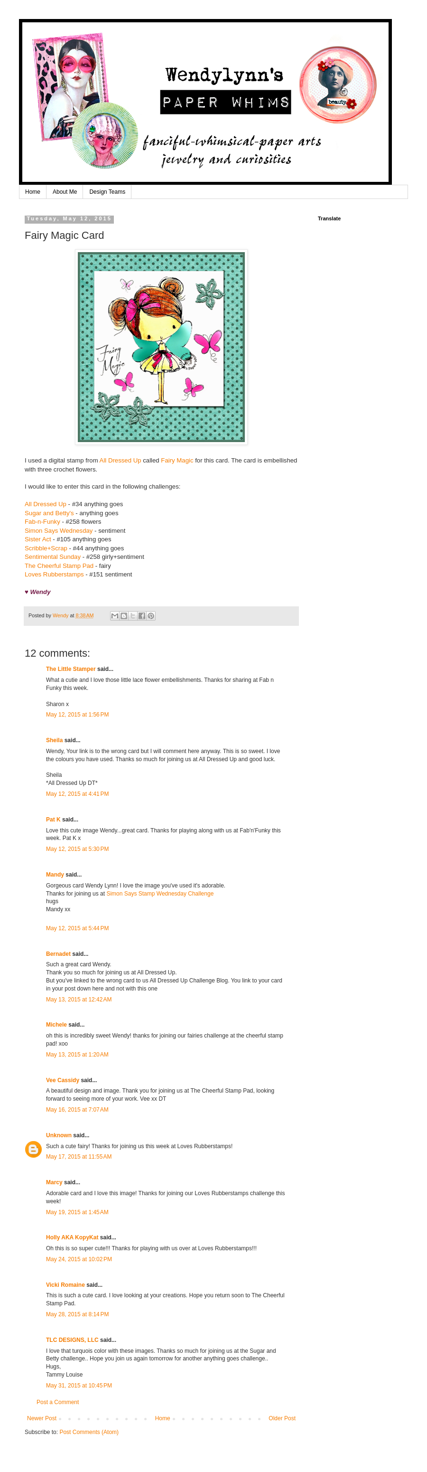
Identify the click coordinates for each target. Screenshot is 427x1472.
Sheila (54, 740)
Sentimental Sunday (53, 556)
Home (32, 192)
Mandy (55, 874)
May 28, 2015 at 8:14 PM (77, 1314)
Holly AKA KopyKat (72, 1237)
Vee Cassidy (62, 1080)
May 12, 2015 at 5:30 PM (77, 849)
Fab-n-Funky (42, 521)
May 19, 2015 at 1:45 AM (77, 1212)
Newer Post (41, 1418)
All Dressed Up (120, 460)
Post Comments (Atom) (89, 1432)
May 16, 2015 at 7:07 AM (77, 1109)
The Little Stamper (71, 669)
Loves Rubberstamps (54, 574)
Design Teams (107, 192)
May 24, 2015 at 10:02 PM (79, 1259)
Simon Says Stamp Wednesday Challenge (160, 893)
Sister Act (38, 539)
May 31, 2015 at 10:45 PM (79, 1385)
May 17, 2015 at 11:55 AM (78, 1156)
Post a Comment (58, 1402)
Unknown (59, 1135)
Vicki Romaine (65, 1285)
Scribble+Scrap (46, 548)
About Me (65, 192)
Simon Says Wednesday (59, 530)
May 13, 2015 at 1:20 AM (77, 1054)
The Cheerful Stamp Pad (59, 565)
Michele (56, 1024)
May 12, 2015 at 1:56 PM (77, 714)
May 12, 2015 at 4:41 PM (77, 794)
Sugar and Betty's (49, 513)
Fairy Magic (177, 460)
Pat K (53, 819)
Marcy (54, 1182)
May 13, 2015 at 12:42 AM (78, 999)
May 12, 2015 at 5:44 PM (77, 928)
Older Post (282, 1418)
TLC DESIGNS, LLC (72, 1340)
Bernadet (58, 954)
